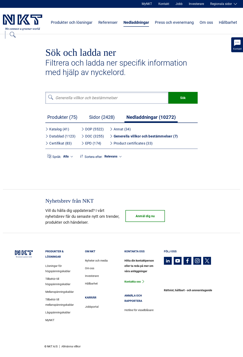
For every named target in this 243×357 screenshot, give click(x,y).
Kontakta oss (132, 281)
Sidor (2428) (102, 117)
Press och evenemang (174, 22)
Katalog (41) (57, 129)
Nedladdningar (136, 22)
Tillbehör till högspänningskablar (57, 281)
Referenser (108, 22)
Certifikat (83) (58, 143)
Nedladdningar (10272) (151, 117)
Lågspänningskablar (57, 312)
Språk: (56, 157)
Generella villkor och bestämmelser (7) (144, 136)
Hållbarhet (228, 22)
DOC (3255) (92, 136)
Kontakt (163, 4)
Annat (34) (120, 129)
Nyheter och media (96, 260)
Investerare (196, 4)
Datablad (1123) (60, 136)
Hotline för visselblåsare (138, 310)
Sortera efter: (93, 157)
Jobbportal (92, 306)
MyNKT (147, 4)
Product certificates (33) (131, 143)
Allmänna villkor (71, 346)
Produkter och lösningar (71, 22)
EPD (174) (91, 143)
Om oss (206, 22)
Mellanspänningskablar (59, 291)
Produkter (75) (62, 117)
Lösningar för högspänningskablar (57, 268)
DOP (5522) (92, 129)
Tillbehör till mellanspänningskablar (59, 302)
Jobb (179, 4)
